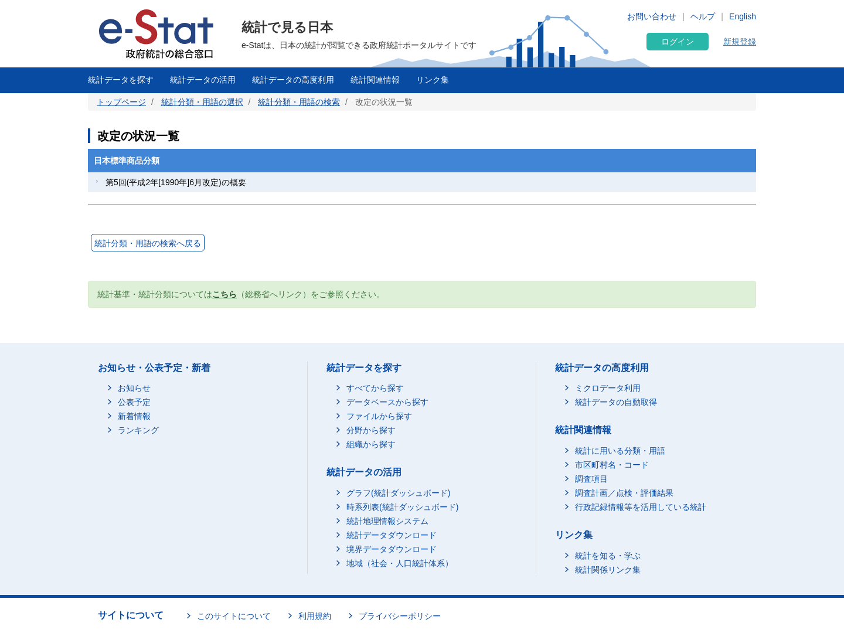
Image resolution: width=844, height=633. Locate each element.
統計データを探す (121, 79)
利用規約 (314, 616)
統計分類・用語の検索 (299, 102)
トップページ (121, 102)
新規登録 (739, 41)
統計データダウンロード (391, 535)
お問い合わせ (651, 16)
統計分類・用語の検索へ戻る (147, 243)
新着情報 (134, 416)
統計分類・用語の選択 (202, 102)
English (742, 16)
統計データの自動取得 (616, 402)
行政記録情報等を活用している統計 (640, 507)
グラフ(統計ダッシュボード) (398, 493)
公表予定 (134, 402)
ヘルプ (702, 16)
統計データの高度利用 (293, 79)
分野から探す (371, 430)
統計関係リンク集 (608, 570)
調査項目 (591, 479)
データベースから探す (387, 402)
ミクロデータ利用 (608, 388)
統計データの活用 (203, 79)
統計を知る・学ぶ (608, 556)
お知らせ (134, 388)
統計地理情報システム (387, 521)
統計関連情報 (375, 79)
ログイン (677, 41)
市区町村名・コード (612, 465)
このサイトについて (234, 616)
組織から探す (371, 444)
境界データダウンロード (391, 549)
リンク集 (432, 79)
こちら (224, 294)
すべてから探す (375, 388)
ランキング (138, 430)
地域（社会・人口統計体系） (399, 563)
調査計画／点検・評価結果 (624, 493)
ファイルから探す (379, 416)
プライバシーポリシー (400, 616)
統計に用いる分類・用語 (620, 451)
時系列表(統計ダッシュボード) (402, 507)
